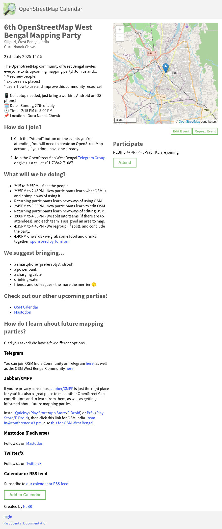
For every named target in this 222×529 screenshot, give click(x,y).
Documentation (35, 523)
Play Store (39, 412)
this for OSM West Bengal (72, 422)
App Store (57, 412)
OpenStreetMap (189, 121)
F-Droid (73, 412)
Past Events (12, 523)
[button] (165, 68)
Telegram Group (91, 157)
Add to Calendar (25, 495)
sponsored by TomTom (49, 241)
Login (8, 516)
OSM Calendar (26, 307)
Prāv (90, 412)
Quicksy (22, 412)
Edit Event (181, 131)
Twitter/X (33, 463)
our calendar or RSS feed (47, 483)
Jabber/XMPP (61, 388)
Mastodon (22, 312)
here (90, 363)
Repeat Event (205, 131)
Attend (124, 162)
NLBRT (28, 506)
